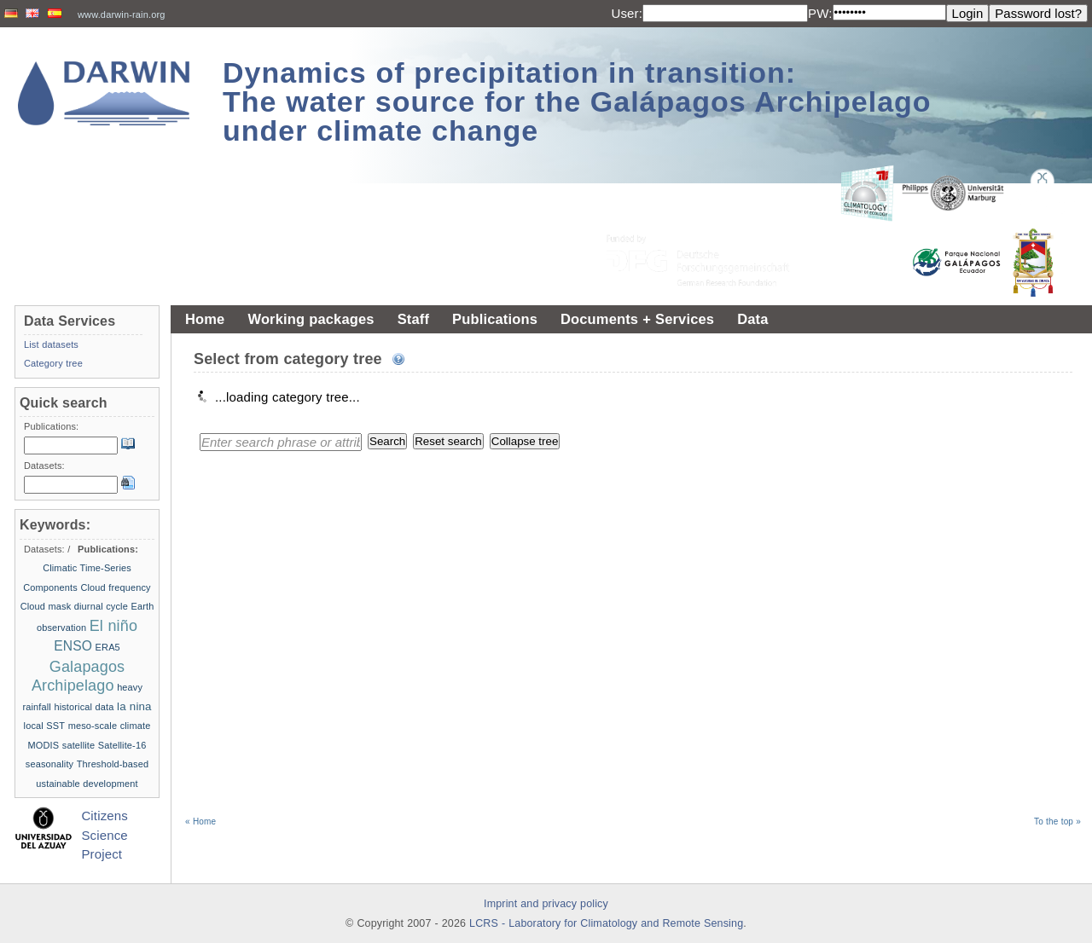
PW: (820, 13)
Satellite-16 (122, 745)
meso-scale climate (109, 725)
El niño (113, 625)
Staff (413, 319)
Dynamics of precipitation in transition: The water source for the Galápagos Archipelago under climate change (577, 101)
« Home (200, 821)
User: (626, 13)
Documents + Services (637, 319)
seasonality (49, 764)
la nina (134, 706)
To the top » (1057, 821)
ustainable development (86, 783)
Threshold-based (112, 764)
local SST (45, 725)
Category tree (53, 363)
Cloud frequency (115, 587)
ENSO (73, 646)
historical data (83, 707)
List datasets (51, 344)
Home (204, 319)
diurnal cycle (101, 606)
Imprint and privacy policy (546, 904)
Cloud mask (46, 606)
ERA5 (108, 647)
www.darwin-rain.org (122, 14)
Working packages (310, 319)
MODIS (44, 745)
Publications (494, 319)
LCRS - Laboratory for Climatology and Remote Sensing (606, 923)
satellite (79, 745)
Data (752, 319)
